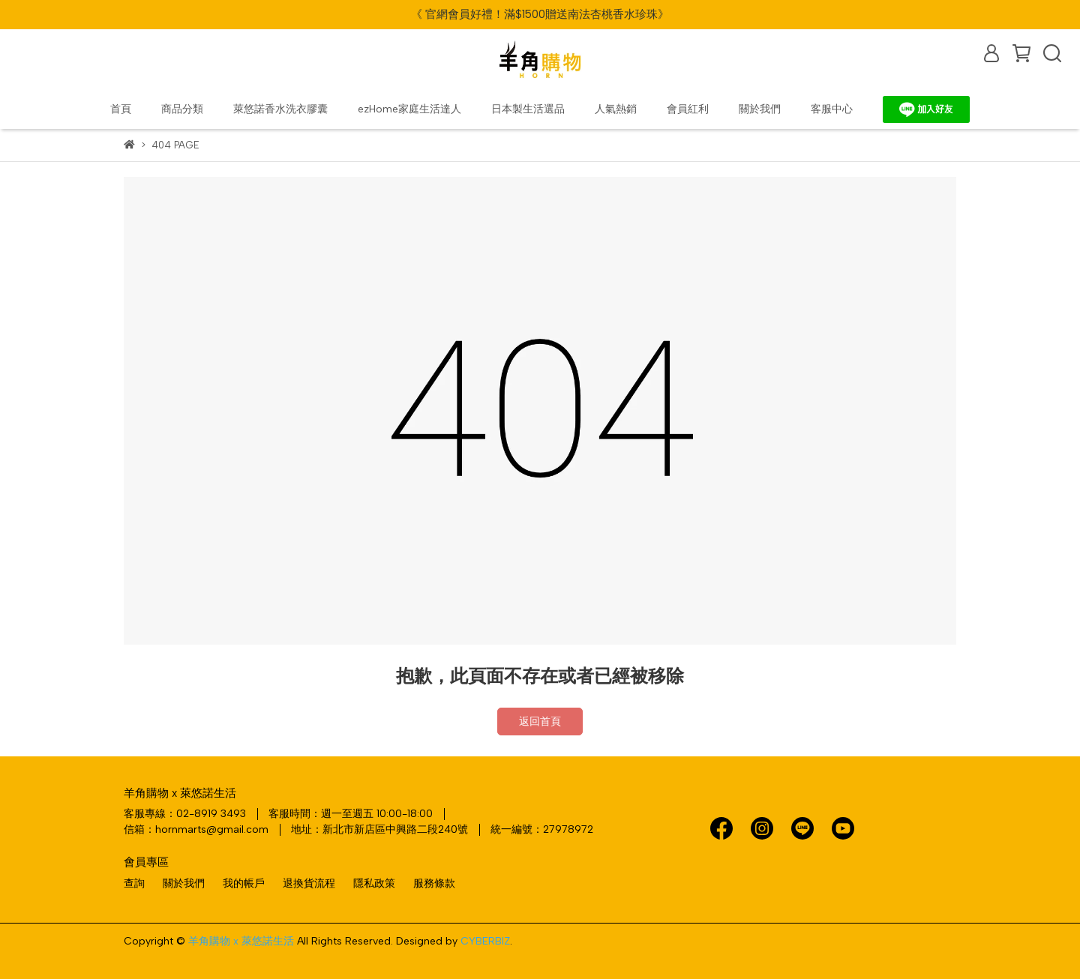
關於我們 (760, 109)
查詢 (134, 883)
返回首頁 (540, 721)
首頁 (120, 109)
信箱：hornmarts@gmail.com (196, 829)
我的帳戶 (244, 883)
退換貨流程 (309, 883)
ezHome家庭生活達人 (409, 109)
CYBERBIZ (485, 941)
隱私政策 (374, 883)
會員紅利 (688, 109)
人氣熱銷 (616, 109)
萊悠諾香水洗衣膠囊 (280, 109)
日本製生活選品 (528, 109)
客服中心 (832, 109)
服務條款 (434, 883)
